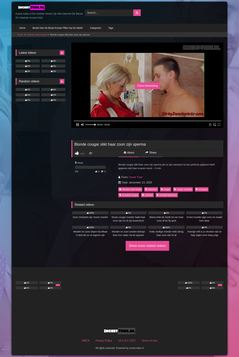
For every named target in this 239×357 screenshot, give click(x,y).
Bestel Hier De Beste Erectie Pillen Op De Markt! (58, 28)
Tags (110, 28)
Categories (95, 28)
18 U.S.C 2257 (127, 340)
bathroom (151, 189)
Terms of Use (149, 340)
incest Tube (136, 177)
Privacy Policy (104, 340)
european (201, 189)
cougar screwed (183, 189)
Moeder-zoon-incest (36, 34)
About (129, 152)
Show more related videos (147, 245)
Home (22, 28)
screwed (147, 195)
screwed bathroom (167, 195)
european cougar (128, 195)
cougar (165, 189)
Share (151, 152)
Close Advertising (147, 85)
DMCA (85, 340)
